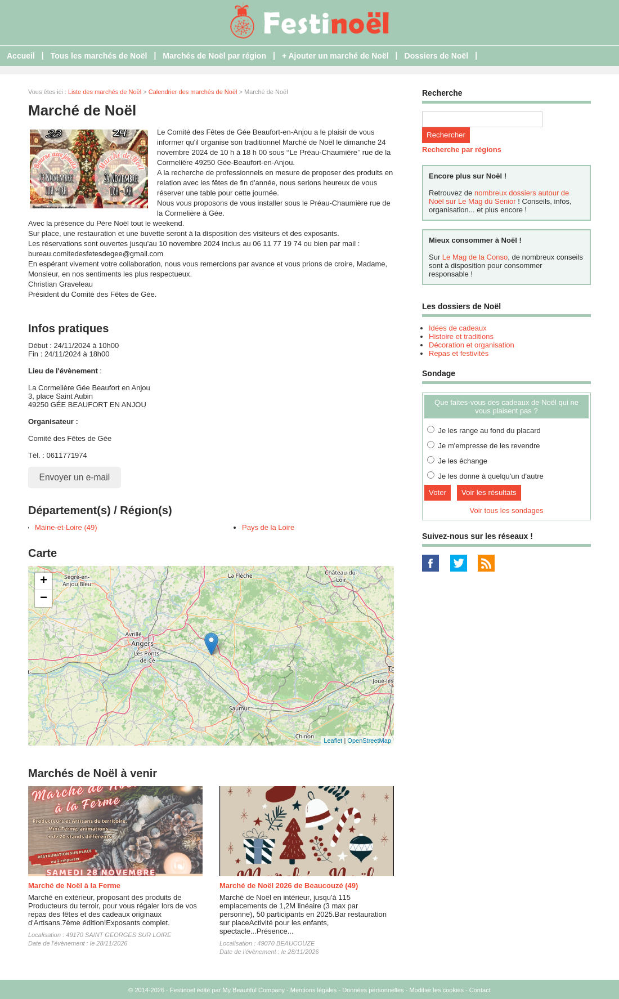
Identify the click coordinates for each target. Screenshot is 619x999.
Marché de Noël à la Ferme (74, 885)
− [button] (43, 598)
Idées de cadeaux (458, 328)
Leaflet (333, 740)
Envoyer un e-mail (74, 477)
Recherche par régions (461, 149)
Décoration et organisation (471, 345)
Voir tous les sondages (507, 510)
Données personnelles (372, 990)
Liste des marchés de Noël (104, 91)
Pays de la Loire (268, 527)
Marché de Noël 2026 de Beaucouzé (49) (288, 885)
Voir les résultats (489, 492)
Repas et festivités (458, 353)
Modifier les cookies (436, 990)
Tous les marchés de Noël (99, 55)
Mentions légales (313, 990)
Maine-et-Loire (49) (66, 527)
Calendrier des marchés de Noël (193, 91)
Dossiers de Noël (437, 55)
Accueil (21, 55)
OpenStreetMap (369, 740)
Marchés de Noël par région (214, 55)
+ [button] (43, 581)
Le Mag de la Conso (475, 257)
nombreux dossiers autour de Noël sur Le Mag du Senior (499, 197)
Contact (480, 990)
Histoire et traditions (461, 336)
